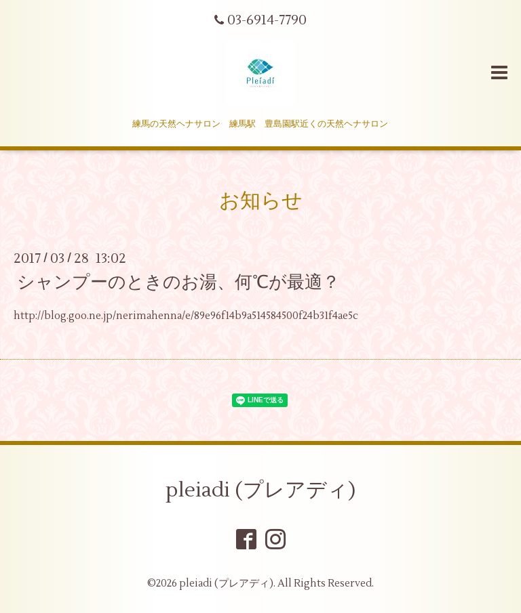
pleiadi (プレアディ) (260, 490)
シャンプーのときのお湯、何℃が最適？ (178, 282)
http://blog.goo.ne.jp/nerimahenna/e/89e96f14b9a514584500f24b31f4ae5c (186, 316)
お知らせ (261, 201)
